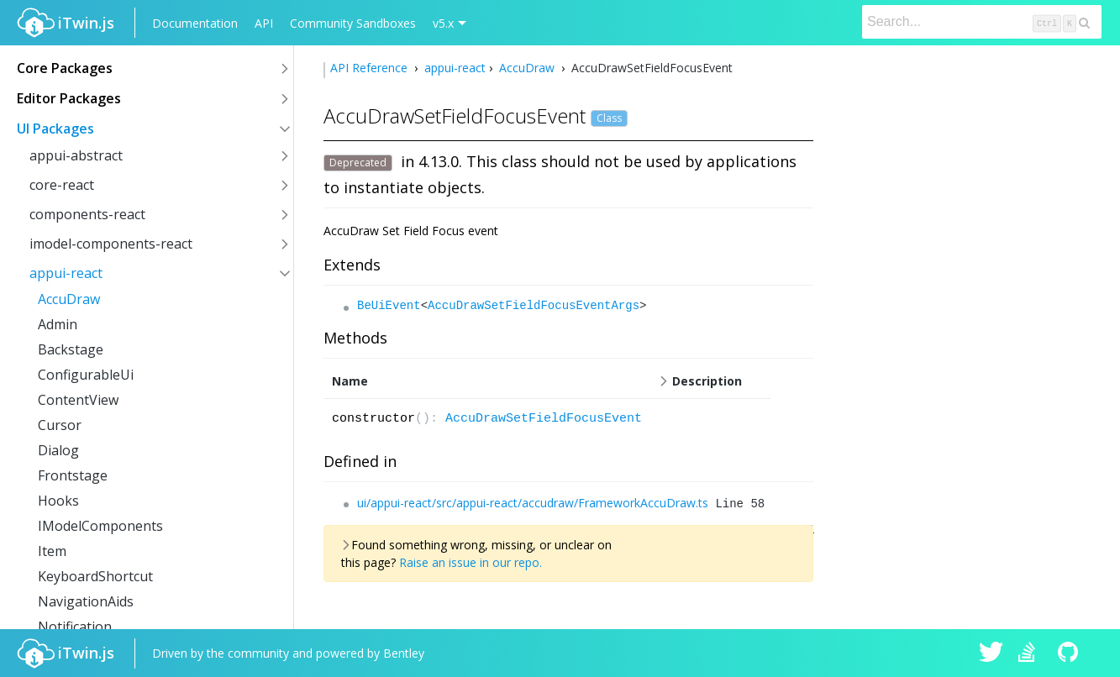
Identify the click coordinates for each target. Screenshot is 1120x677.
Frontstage (73, 475)
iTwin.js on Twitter (991, 653)
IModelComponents (100, 526)
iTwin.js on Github (1070, 653)
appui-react (66, 273)
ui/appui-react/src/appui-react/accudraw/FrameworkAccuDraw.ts (532, 503)
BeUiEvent (389, 305)
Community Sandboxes (353, 23)
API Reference (370, 68)
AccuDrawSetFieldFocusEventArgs (533, 305)
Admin (57, 324)
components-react (87, 214)
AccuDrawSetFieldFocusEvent (543, 419)
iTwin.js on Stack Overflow (1031, 653)
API (264, 23)
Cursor (60, 425)
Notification (75, 626)
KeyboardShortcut (95, 576)
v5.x (443, 23)
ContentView (78, 400)
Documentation (195, 23)
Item (52, 551)
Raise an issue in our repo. (470, 562)
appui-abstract (76, 155)
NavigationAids (86, 601)
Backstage (70, 349)
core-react (61, 185)
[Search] (982, 22)
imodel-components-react (110, 243)
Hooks (58, 500)
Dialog (58, 450)
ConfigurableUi (86, 374)
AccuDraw (69, 299)
